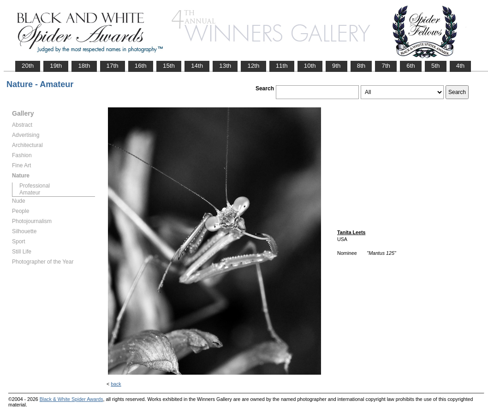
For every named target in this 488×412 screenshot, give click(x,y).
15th (169, 65)
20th (28, 65)
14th (197, 65)
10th (310, 65)
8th (361, 65)
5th (435, 65)
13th (225, 65)
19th (56, 65)
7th (385, 65)
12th (253, 65)
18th (84, 65)
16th (141, 65)
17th (112, 65)
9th (336, 65)
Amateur (29, 192)
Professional (34, 185)
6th (410, 65)
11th (282, 65)
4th (460, 65)
